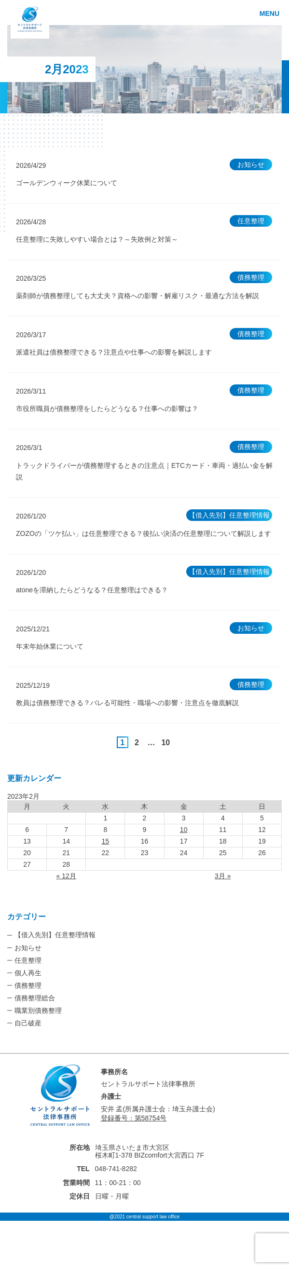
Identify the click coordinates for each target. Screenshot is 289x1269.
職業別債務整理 (38, 1010)
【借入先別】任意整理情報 (55, 935)
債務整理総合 (34, 998)
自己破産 (27, 1023)
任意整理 (27, 960)
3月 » (223, 876)
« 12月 (66, 876)
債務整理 (27, 985)
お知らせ (27, 948)
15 (106, 841)
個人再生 (27, 973)
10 (165, 742)
